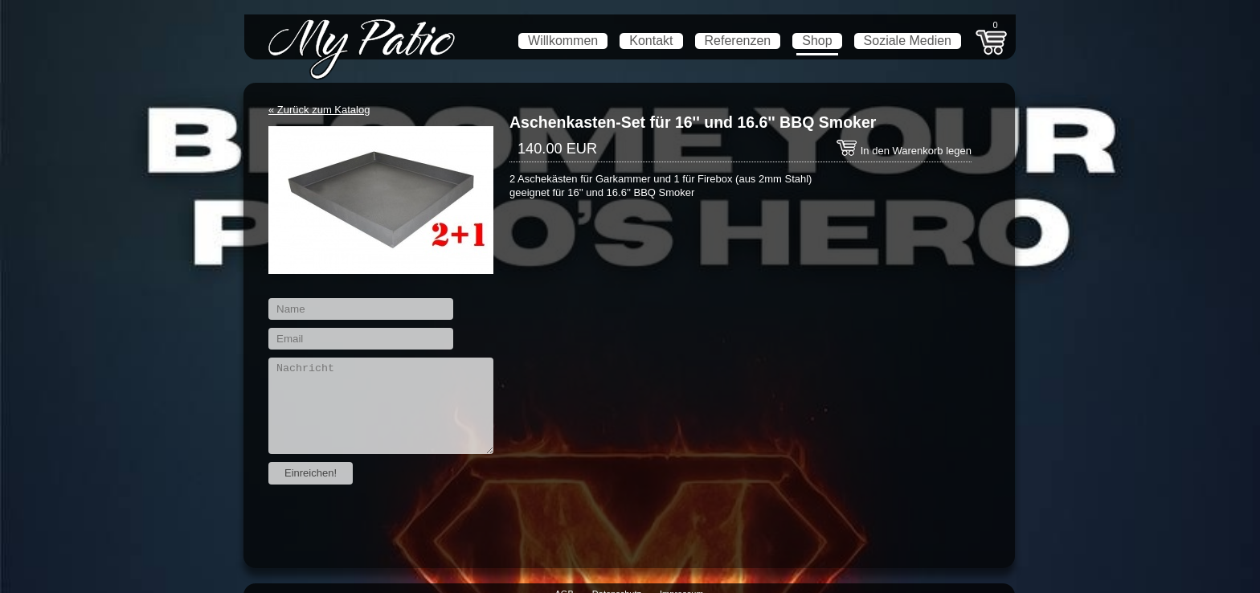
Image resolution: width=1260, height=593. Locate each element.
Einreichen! (310, 473)
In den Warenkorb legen (904, 151)
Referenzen (738, 40)
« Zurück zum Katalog (319, 110)
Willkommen (563, 40)
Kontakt (651, 40)
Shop (817, 40)
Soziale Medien (907, 40)
